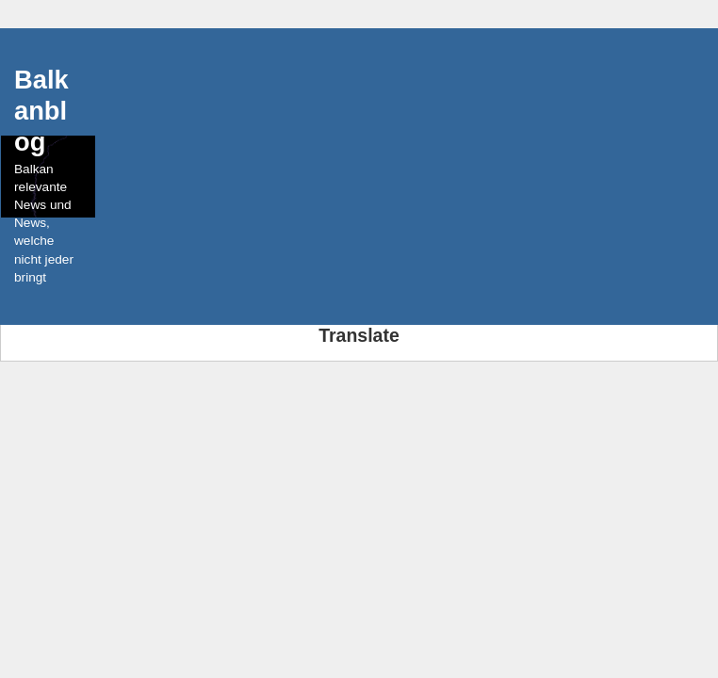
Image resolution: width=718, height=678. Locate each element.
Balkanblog (41, 110)
